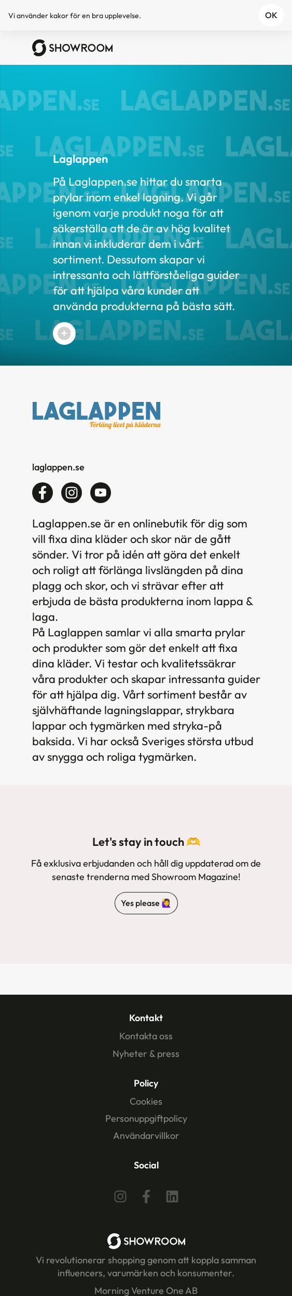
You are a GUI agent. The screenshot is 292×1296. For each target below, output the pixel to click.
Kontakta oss (146, 1036)
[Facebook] (146, 1196)
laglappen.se (58, 467)
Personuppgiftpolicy (146, 1118)
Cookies (146, 1101)
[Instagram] (120, 1196)
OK (271, 15)
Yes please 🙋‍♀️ (146, 903)
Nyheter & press (146, 1054)
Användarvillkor (146, 1135)
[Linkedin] (172, 1196)
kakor (59, 15)
